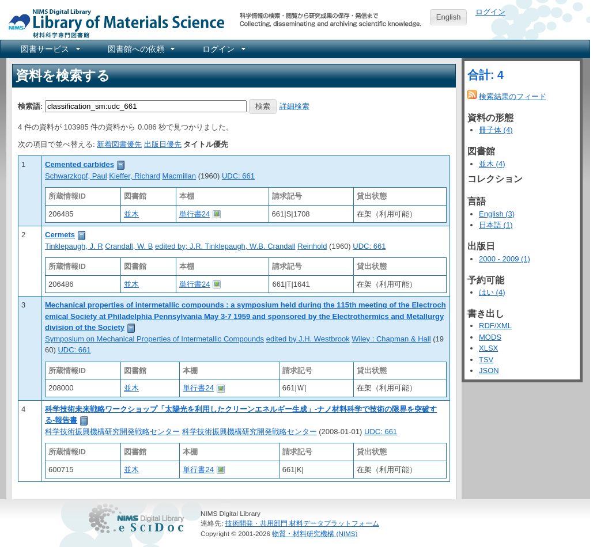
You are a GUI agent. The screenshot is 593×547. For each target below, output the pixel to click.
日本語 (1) (496, 225)
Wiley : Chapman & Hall (391, 339)
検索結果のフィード (512, 96)
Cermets (60, 234)
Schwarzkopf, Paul (76, 176)
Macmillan (180, 176)
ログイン (490, 11)
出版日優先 (163, 144)
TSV (486, 359)
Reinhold (312, 246)
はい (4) (492, 292)
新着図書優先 (119, 144)
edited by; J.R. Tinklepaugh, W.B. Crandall (225, 246)
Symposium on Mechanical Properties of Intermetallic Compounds (154, 339)
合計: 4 (485, 75)
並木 (131, 214)
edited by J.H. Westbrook (308, 339)
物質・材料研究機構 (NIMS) (314, 533)
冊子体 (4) (496, 130)
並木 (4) (492, 163)
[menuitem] (49, 49)
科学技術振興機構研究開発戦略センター (112, 431)
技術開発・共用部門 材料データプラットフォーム (302, 523)
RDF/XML (495, 325)
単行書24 (194, 214)
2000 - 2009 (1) (504, 258)
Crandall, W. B (129, 246)
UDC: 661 (238, 176)
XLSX (488, 348)
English (448, 17)
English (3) (497, 214)
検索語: (30, 105)
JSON (489, 370)
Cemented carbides (79, 164)
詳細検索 (294, 105)
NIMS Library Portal (113, 23)
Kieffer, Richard (134, 176)
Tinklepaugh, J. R (74, 246)
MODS (490, 337)
